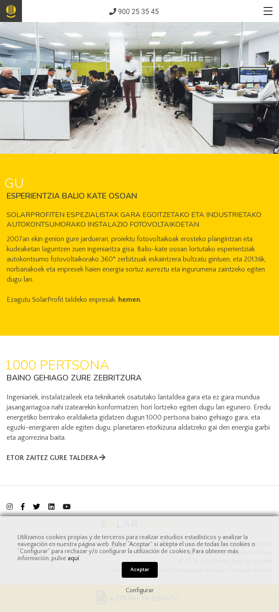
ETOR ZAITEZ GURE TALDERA (56, 458)
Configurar (140, 590)
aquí (73, 558)
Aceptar (139, 569)
